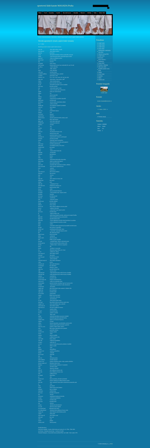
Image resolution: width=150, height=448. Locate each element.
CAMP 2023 (101, 47)
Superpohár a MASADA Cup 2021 (104, 51)
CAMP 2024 (101, 45)
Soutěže (58, 13)
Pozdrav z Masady (103, 65)
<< (98, 109)
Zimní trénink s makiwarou (102, 60)
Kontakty (51, 13)
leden (100, 109)
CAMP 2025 (101, 43)
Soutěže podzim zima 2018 (103, 69)
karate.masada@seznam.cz (104, 101)
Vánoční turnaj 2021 (103, 54)
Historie (82, 13)
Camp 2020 (101, 63)
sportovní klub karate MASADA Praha (55, 5)
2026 (104, 109)
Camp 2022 (101, 48)
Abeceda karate (67, 13)
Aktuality (75, 13)
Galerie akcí (101, 79)
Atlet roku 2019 (102, 67)
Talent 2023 (102, 13)
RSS (111, 444)
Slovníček (54, 37)
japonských (44, 46)
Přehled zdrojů (102, 116)
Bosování (100, 58)
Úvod (45, 13)
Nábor (40, 13)
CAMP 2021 (101, 56)
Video (95, 13)
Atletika (89, 13)
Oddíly (100, 72)
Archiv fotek (101, 74)
